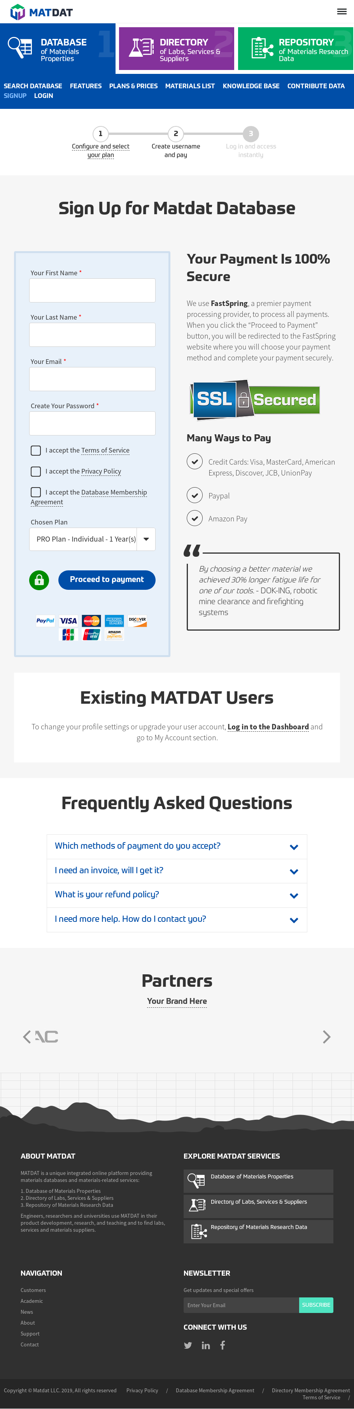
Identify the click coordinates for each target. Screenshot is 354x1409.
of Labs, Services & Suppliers (195, 50)
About (28, 1323)
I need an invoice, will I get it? (110, 871)
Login (43, 96)
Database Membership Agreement (215, 1390)
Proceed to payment (107, 580)
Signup (15, 96)
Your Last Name (56, 317)
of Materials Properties (76, 50)
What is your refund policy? (108, 896)
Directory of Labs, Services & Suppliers (259, 1202)
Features (86, 87)
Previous (27, 1037)
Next (326, 1037)
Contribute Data (316, 87)
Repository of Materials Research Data (259, 1228)
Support (30, 1333)
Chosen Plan (49, 521)
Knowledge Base (251, 87)
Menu (341, 6)
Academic (32, 1301)
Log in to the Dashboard (268, 726)
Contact (30, 1344)
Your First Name (56, 272)
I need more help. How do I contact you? (132, 920)
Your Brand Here (177, 1002)
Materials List (190, 87)
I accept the (80, 451)
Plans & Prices (133, 87)
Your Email (49, 361)
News (27, 1312)
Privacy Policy (101, 471)
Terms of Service (105, 450)
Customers (33, 1290)
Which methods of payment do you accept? (139, 847)
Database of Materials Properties (252, 1177)
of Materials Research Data (314, 50)
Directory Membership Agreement (311, 1390)
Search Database (33, 87)
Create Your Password (65, 405)
